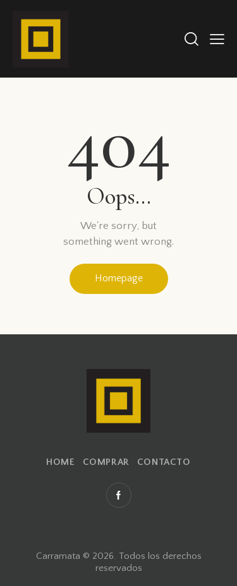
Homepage (119, 278)
